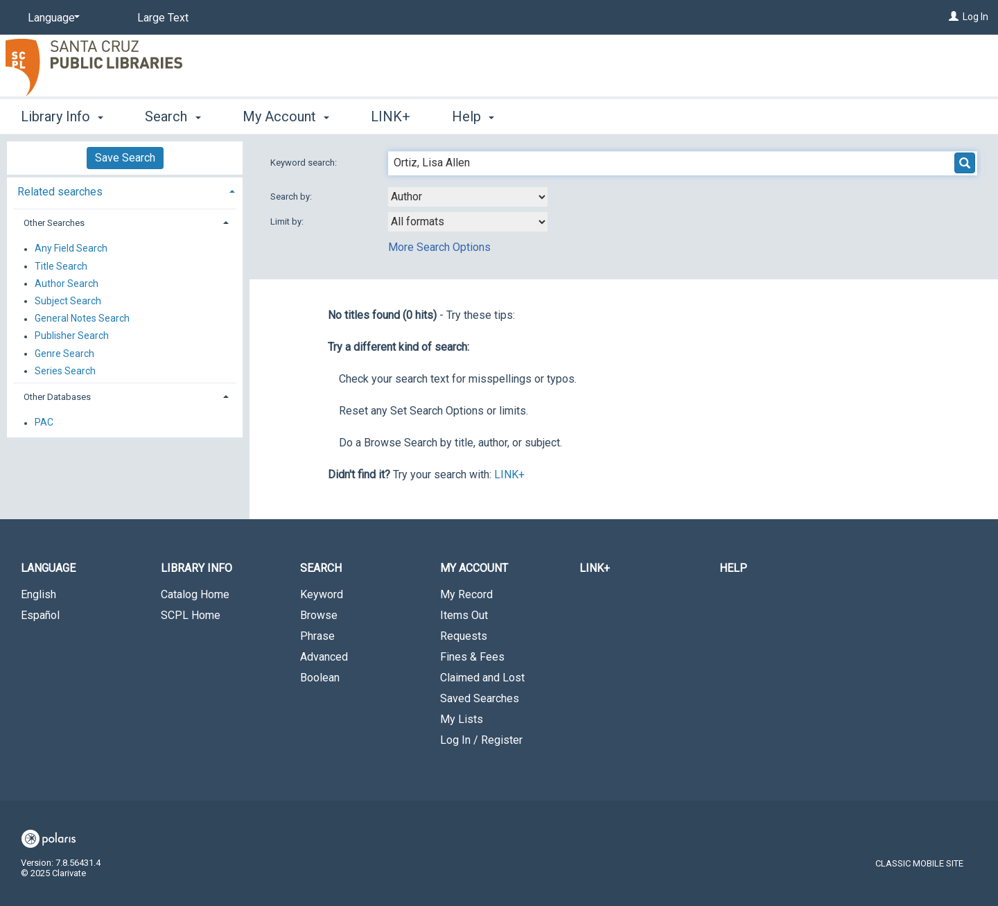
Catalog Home (195, 594)
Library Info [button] (62, 116)
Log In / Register (481, 740)
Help (733, 568)
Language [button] (48, 568)
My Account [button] (286, 116)
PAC (44, 422)
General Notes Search (82, 318)
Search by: (292, 196)
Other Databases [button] (57, 397)
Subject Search (68, 300)
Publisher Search (72, 336)
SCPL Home (190, 615)
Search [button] (172, 116)
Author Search (66, 283)
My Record (466, 594)
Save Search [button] (125, 157)
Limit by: (288, 221)
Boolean (320, 677)
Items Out (464, 615)
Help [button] (473, 116)
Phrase (317, 636)
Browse (319, 615)
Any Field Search (71, 248)
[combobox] (468, 197)
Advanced (324, 656)
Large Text (163, 17)
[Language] (51, 18)
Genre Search (64, 353)
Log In (975, 16)
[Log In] (953, 16)
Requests (463, 636)
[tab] (125, 190)
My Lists (461, 719)
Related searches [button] (60, 191)
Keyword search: (304, 162)
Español (40, 615)
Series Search (65, 370)
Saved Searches (479, 698)
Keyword (321, 594)
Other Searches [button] (54, 223)
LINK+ (390, 116)
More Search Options (439, 247)
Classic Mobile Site (919, 863)
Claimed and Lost (482, 677)
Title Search (61, 266)
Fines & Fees (472, 656)
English (38, 594)
